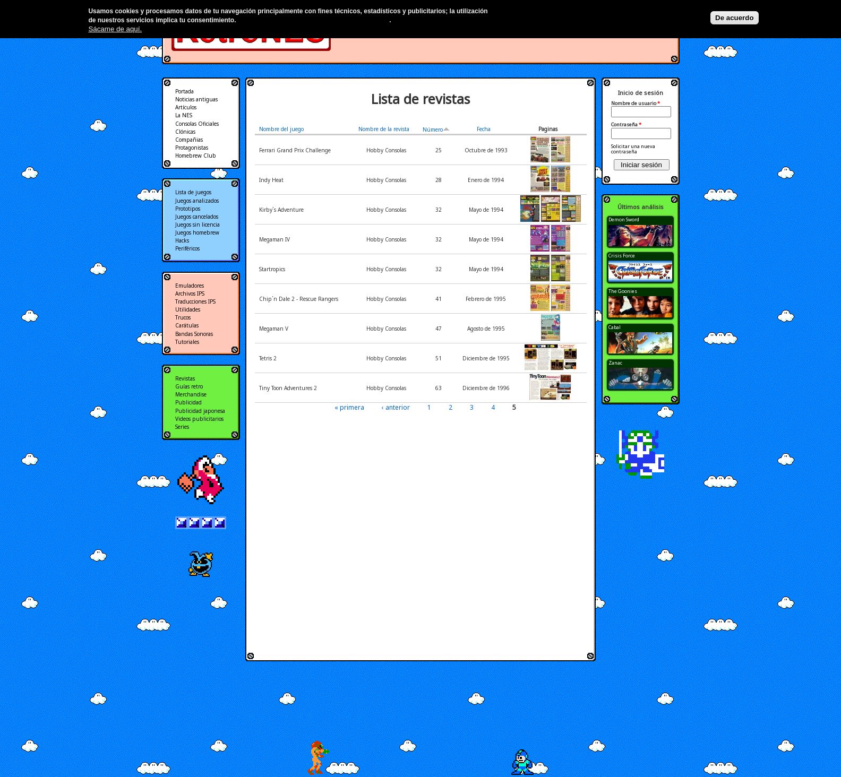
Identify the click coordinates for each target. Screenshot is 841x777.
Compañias (189, 139)
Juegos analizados (197, 200)
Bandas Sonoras (194, 334)
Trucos (183, 317)
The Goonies (622, 291)
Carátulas (187, 325)
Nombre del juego (281, 129)
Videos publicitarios (199, 418)
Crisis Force (621, 255)
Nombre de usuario (635, 103)
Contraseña (626, 124)
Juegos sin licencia (197, 224)
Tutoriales (187, 342)
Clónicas (185, 131)
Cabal (614, 327)
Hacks (182, 240)
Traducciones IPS (195, 301)
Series (182, 426)
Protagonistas (191, 147)
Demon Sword (623, 219)
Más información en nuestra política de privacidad (313, 20)
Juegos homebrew (197, 232)
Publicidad (188, 402)
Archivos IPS (189, 293)
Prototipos (187, 208)
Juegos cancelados (196, 216)
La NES (183, 115)
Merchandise (191, 394)
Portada (184, 91)
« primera (349, 407)
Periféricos (187, 248)
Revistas (185, 378)
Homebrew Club (195, 155)
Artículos (185, 107)
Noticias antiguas (196, 99)
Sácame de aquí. (115, 29)
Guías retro (189, 386)
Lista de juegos (193, 192)
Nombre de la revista (383, 129)
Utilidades (187, 309)
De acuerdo (734, 18)
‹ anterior (396, 407)
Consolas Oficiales (197, 123)
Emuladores (189, 285)
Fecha (484, 129)
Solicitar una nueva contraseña (633, 149)
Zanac (615, 362)
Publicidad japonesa (200, 411)
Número (436, 129)
